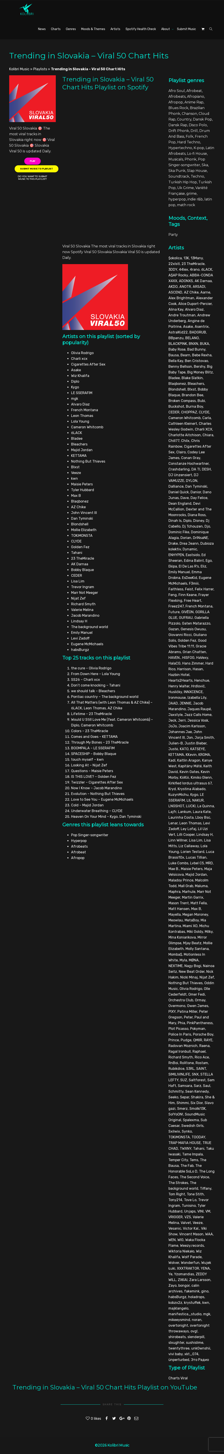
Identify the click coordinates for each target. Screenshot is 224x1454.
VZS (187, 1217)
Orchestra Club (180, 1000)
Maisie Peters (192, 869)
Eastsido (193, 555)
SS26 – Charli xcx (85, 679)
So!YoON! (175, 1114)
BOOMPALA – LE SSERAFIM (93, 748)
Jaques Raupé (199, 709)
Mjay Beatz (192, 943)
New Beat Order (192, 971)
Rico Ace (202, 1057)
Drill (194, 131)
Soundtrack (178, 176)
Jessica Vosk (197, 720)
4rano (195, 269)
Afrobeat (194, 91)
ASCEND (175, 292)
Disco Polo (198, 125)
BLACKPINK (177, 344)
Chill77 (173, 441)
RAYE (208, 1040)
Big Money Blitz (200, 372)
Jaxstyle (175, 715)
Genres (71, 29)
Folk (189, 136)
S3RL (190, 1069)
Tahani (198, 1148)
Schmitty (176, 1091)
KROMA (204, 755)
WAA (209, 1234)
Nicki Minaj (189, 977)
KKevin (191, 755)
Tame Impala (192, 1154)
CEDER (173, 412)
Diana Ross (197, 515)
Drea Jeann (189, 543)
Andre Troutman (182, 315)
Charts (56, 29)
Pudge (186, 1040)
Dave (184, 498)
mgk (206, 1314)
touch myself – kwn (87, 759)
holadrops (196, 1297)
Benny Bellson (180, 366)
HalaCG (174, 663)
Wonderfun (190, 1263)
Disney (198, 521)
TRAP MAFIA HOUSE (184, 1143)
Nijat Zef (207, 977)
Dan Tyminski (196, 486)
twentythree (178, 1348)
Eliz (203, 566)
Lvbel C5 (197, 863)
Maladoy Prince (180, 880)
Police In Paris (179, 1034)
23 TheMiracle (193, 264)
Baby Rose (177, 349)
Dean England (179, 503)
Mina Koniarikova (182, 937)
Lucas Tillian (196, 857)
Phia (181, 1023)
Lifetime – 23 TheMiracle (91, 714)
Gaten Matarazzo (196, 623)
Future (174, 612)
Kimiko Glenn (201, 777)
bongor (184, 1285)
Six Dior (197, 1103)
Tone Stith (195, 1194)
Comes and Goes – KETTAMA (94, 737)
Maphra (174, 892)
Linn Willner (177, 840)
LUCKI (191, 806)
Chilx (185, 441)
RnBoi (173, 1063)
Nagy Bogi (192, 966)
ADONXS (186, 281)
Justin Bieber (195, 743)
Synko (187, 1131)
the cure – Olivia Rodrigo (91, 668)
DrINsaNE (200, 538)
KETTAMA (176, 755)
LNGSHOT (176, 806)
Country (184, 119)
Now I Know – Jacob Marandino (96, 788)
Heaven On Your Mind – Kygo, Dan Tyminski (106, 816)
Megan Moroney (195, 914)
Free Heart (192, 600)
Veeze (198, 1223)
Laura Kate (202, 812)
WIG (180, 1240)
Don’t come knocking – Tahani (95, 685)
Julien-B (175, 743)
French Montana (199, 606)
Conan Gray (190, 458)
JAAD (173, 703)
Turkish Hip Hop (182, 182)
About (166, 29)
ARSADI (199, 287)
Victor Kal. (191, 1228)
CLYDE (204, 412)
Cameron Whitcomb (184, 418)
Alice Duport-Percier (195, 304)
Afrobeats (177, 96)
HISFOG (188, 658)
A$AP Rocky (178, 275)
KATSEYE (197, 749)
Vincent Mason (191, 1234)
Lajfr (172, 812)
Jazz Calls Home (198, 715)
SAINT (201, 1069)
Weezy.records (192, 1245)
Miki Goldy (195, 932)
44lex (183, 269)
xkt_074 (191, 1354)
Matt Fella (199, 903)
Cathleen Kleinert (182, 424)
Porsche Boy (203, 1034)
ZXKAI (182, 1280)
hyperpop (177, 199)
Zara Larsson (199, 1280)
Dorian (185, 538)
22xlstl (174, 264)
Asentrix (202, 326)
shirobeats (177, 1337)
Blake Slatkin (192, 378)
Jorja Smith (204, 737)
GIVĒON (187, 612)
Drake (173, 543)
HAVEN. (174, 658)
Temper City (178, 1160)
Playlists (40, 69)
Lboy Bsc (202, 817)
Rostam (202, 1063)
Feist (189, 589)
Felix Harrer (204, 589)
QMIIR (197, 1040)
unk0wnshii (200, 1348)
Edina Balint (194, 561)
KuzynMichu (178, 795)
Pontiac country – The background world (104, 697)
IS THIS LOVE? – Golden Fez (93, 777)
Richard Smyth (180, 1057)
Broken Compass (182, 401)
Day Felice (199, 498)
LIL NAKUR (195, 800)
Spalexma (191, 1120)
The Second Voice (194, 1177)
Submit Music (186, 29)
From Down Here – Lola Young (95, 674)
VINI (200, 1211)
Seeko (173, 1097)
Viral (184, 1378)
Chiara (208, 435)
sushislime (194, 1342)
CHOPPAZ (189, 412)
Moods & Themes (93, 29)
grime (191, 193)
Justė (173, 749)
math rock (186, 205)
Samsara (185, 1086)
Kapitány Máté (190, 766)
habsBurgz (177, 1297)
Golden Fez (187, 640)
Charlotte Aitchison (184, 435)
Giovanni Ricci (180, 635)
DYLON (191, 481)
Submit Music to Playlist (36, 169)
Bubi (201, 401)
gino (204, 1291)
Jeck (172, 720)
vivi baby (175, 1354)
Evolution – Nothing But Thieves (97, 794)
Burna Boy (194, 406)
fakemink (192, 1291)
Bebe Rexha (202, 355)
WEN (172, 1240)
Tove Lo (190, 1200)
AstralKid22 (178, 332)
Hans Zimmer (193, 663)
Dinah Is (175, 521)
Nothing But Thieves (185, 983)
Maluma (201, 886)
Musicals (175, 159)
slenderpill (195, 1337)
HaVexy (202, 658)
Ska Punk (177, 171)
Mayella (174, 914)
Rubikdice (176, 1069)
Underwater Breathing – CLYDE (96, 811)
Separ (184, 1097)
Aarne (205, 292)
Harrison (184, 669)
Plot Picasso (178, 1029)
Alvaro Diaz (194, 309)
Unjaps (190, 1211)
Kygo (194, 795)
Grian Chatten (194, 652)
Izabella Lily (196, 697)
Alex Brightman (181, 298)
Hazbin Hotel (178, 675)
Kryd (172, 789)
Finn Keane (187, 595)
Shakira (197, 1097)
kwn (205, 1303)
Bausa (173, 355)
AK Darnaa (203, 281)
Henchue (201, 680)
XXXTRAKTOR (188, 1268)
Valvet (186, 1223)
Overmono (176, 1006)
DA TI (195, 469)
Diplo (187, 521)
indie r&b (195, 199)
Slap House (197, 171)
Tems (194, 1160)
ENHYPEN (176, 555)
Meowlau (175, 920)
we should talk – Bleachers (93, 691)
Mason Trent (178, 903)
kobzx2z (175, 1303)
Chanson (189, 114)
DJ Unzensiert (180, 475)
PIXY (172, 1011)
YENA (205, 1268)
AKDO (173, 287)
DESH (206, 469)
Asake (188, 326)
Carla (206, 418)
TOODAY (198, 1137)
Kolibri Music (19, 69)
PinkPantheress (200, 1023)
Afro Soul (176, 91)
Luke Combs (178, 863)
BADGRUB (197, 332)
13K (186, 258)
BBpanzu (176, 338)
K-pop (199, 148)
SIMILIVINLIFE (179, 1074)
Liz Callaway (188, 846)
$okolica (175, 258)
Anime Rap (193, 102)
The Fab (187, 1166)
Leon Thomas (190, 823)
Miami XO (190, 926)
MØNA (194, 960)
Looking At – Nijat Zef (89, 765)
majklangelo (178, 1308)
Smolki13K (197, 1108)
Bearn (185, 355)
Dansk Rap (177, 125)
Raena (204, 1046)
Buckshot (176, 406)
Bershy (199, 366)
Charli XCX (203, 429)
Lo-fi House (197, 153)
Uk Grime (185, 188)
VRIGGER (175, 1217)
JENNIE (185, 703)
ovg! (194, 1331)
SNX (195, 1074)
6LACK (206, 269)
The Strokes (178, 1183)
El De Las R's (189, 566)
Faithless (175, 589)
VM (207, 1211)
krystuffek (192, 1303)
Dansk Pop (202, 119)
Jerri (182, 720)
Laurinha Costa (181, 817)
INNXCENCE (193, 692)
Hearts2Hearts (180, 680)
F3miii (194, 583)
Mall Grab (185, 886)
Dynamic (190, 549)
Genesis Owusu (193, 629)
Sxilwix (174, 1131)
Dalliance (176, 486)
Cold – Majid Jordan (87, 805)
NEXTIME (175, 966)
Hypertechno (180, 148)
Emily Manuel (179, 572)
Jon (190, 737)
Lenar (173, 823)
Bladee (174, 378)
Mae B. (173, 869)
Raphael (199, 1051)
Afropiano (195, 96)
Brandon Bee (192, 395)
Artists (115, 29)
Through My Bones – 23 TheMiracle (100, 742)
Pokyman (197, 1029)
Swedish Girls (192, 1126)
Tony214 (175, 1200)
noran (196, 1320)
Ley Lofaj (188, 829)
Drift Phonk (178, 131)
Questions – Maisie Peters (92, 771)
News (42, 29)
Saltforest (197, 1080)
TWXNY (185, 1148)
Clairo (181, 452)
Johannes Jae (180, 732)
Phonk (190, 159)
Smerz (182, 1108)
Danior (196, 492)
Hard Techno (188, 142)
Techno (197, 176)
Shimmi (183, 1103)
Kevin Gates (189, 772)
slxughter (176, 1342)
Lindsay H (204, 834)
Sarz (197, 1086)
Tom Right (176, 1194)
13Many (197, 258)
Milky (209, 932)
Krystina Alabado (191, 789)
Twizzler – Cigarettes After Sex (97, 782)
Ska (205, 165)
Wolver (173, 1263)
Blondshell (177, 389)
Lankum (184, 812)
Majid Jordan (196, 874)
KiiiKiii (184, 777)
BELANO (192, 338)
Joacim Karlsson (191, 726)
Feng (172, 595)
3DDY (172, 269)
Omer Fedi (196, 994)
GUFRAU (186, 618)
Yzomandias (184, 1274)
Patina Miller (187, 1011)
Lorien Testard (192, 852)
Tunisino (189, 1206)
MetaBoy (192, 920)
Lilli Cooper (186, 834)
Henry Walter (178, 686)
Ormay (200, 1000)
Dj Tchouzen (192, 526)
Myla (183, 960)
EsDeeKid (189, 578)
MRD (209, 863)
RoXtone (187, 1063)
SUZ (183, 1080)
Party (173, 234)
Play (32, 161)
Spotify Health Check (141, 29)
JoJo (172, 726)
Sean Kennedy (197, 1091)
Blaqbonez (177, 384)
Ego (209, 561)
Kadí (171, 760)
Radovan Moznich (183, 1046)
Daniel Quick (178, 492)
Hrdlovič (198, 686)
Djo (207, 526)
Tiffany (205, 1188)
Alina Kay (175, 309)
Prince (173, 1040)
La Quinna (205, 806)
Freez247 (176, 606)
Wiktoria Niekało (181, 1251)
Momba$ (175, 954)
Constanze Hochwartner (188, 463)
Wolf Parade (192, 1257)
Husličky (175, 692)
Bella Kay (175, 361)
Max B (196, 909)
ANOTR (185, 287)
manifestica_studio (184, 1314)
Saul (206, 1086)
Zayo (172, 1285)
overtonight (178, 1325)
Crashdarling (179, 469)
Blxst (191, 389)
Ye (170, 1274)
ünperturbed (178, 1360)
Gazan (173, 629)
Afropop (175, 102)
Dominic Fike (178, 532)
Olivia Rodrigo (191, 989)
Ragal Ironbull (179, 1051)
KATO (184, 749)
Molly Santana (197, 949)
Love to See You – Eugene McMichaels (102, 799)
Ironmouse (177, 697)
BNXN (193, 344)
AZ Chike (191, 292)
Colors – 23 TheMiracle (89, 731)
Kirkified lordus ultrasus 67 (190, 783)
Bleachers (196, 384)
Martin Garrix (192, 897)
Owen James (197, 1006)
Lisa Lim (195, 840)
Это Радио (200, 1360)
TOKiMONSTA (179, 1137)
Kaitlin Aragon (188, 760)
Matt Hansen (178, 909)
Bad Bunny (196, 349)
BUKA (204, 344)
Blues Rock (178, 108)
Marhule (188, 892)
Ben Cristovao (196, 361)
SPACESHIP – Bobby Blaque (93, 754)
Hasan (198, 669)
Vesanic (174, 1228)
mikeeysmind (179, 1320)
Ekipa (172, 566)
